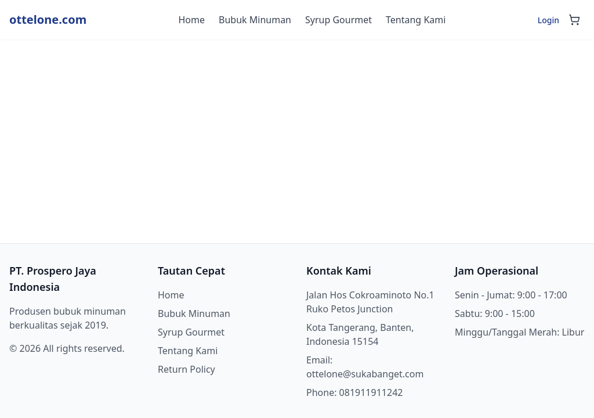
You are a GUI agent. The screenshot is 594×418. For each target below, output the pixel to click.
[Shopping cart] (574, 19)
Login (548, 20)
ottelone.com (47, 19)
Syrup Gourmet (338, 19)
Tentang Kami (416, 19)
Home (192, 19)
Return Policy (186, 369)
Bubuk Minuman (255, 19)
